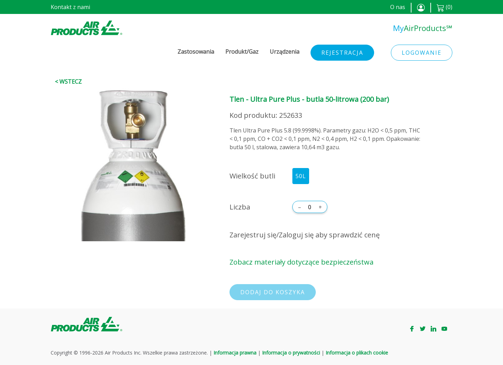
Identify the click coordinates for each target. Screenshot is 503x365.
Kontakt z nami (70, 7)
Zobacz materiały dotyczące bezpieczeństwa (301, 262)
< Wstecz (68, 81)
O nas (397, 7)
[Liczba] (310, 207)
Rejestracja (342, 52)
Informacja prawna (234, 352)
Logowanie (422, 52)
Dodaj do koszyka (272, 292)
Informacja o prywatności (291, 352)
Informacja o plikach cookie (357, 352)
